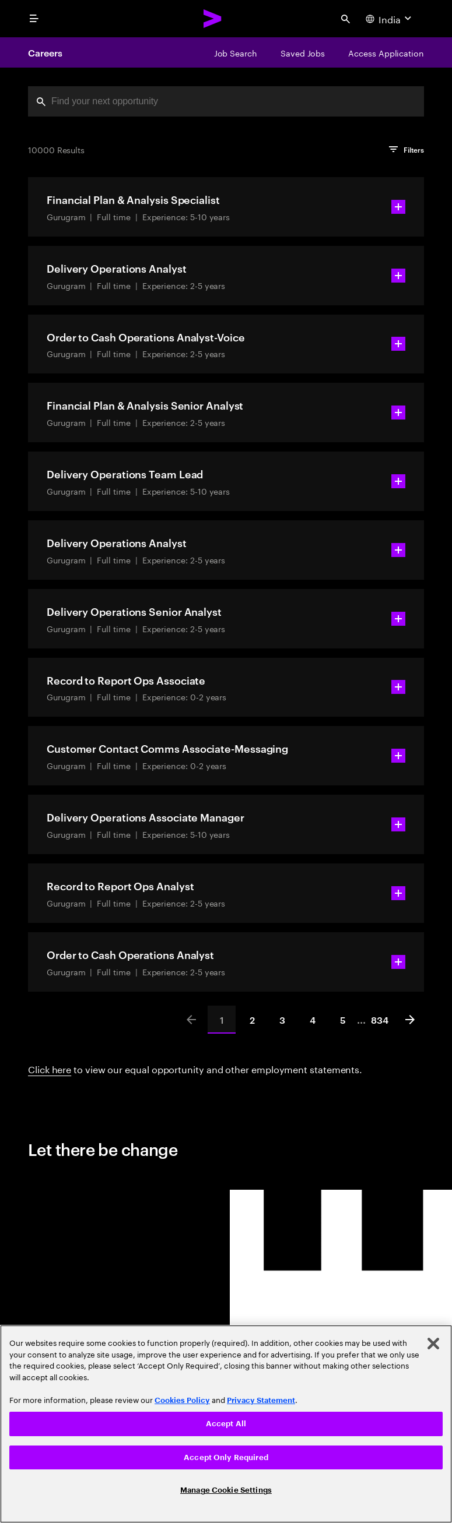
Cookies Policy (182, 1400)
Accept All (226, 1423)
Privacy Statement (261, 1400)
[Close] (433, 1343)
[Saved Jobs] (303, 52)
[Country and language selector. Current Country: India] (390, 19)
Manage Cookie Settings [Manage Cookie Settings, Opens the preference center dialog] (226, 1490)
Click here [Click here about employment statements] (49, 1068)
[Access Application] (386, 52)
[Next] (410, 1020)
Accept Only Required (226, 1457)
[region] (226, 1424)
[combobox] (226, 101)
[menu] (34, 19)
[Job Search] (235, 52)
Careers (45, 52)
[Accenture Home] (213, 19)
